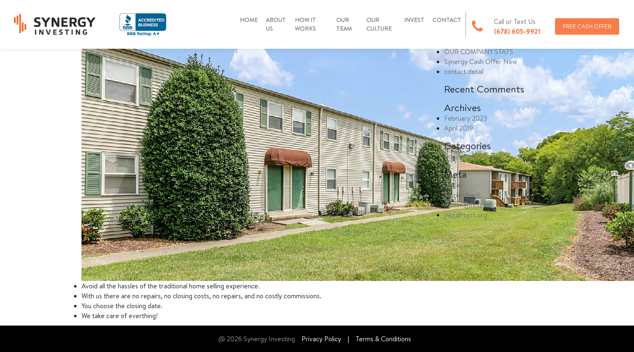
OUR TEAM (344, 24)
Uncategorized (465, 156)
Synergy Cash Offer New (480, 61)
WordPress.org (465, 214)
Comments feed (467, 204)
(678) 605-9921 (517, 31)
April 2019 (458, 128)
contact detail (463, 71)
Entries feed (461, 195)
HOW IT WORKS (305, 24)
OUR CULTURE (379, 24)
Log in (452, 185)
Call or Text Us (515, 21)
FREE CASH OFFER (587, 26)
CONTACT (447, 20)
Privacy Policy (321, 338)
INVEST (414, 20)
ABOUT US (276, 24)
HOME (249, 20)
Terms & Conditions (383, 338)
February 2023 (465, 118)
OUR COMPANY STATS (478, 51)
